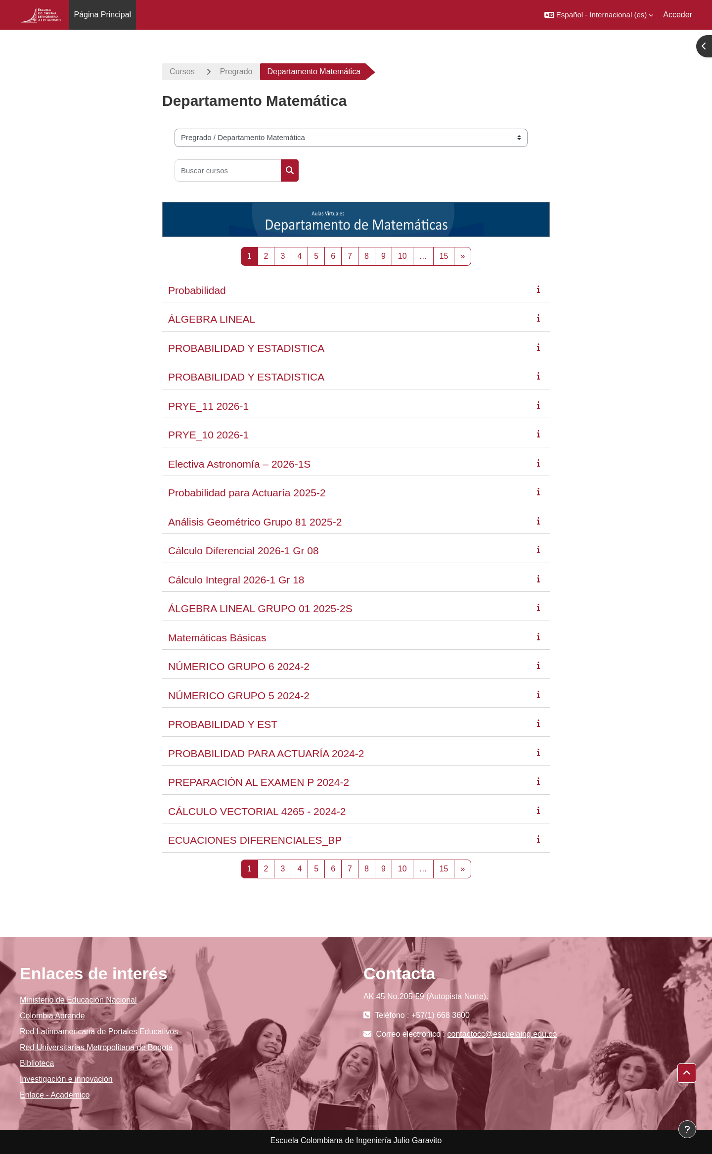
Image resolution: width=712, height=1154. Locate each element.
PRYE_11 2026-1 (208, 406)
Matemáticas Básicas (217, 637)
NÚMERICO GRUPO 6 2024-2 (239, 666)
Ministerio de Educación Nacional (78, 1000)
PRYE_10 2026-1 (208, 434)
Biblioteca (37, 1063)
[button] (598, 15)
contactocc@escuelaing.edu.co (502, 1034)
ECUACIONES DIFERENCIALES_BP (255, 840)
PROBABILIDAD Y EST (222, 724)
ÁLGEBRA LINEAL (211, 319)
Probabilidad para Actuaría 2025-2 (247, 492)
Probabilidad (197, 290)
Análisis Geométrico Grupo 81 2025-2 (255, 522)
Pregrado (236, 71)
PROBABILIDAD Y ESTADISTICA (246, 348)
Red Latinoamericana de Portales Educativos (99, 1031)
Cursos (182, 71)
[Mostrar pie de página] (687, 1129)
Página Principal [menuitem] (103, 14)
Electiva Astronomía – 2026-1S (239, 464)
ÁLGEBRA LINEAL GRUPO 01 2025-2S (260, 608)
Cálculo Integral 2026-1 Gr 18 (236, 579)
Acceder (677, 14)
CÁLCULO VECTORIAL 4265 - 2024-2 (257, 811)
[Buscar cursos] (228, 170)
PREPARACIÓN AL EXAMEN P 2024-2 (258, 782)
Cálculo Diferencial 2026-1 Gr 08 (243, 550)
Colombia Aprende (52, 1015)
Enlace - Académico (54, 1095)
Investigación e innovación (66, 1079)
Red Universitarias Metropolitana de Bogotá (96, 1047)
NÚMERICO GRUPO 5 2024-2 (239, 695)
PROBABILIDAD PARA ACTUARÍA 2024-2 (266, 753)
